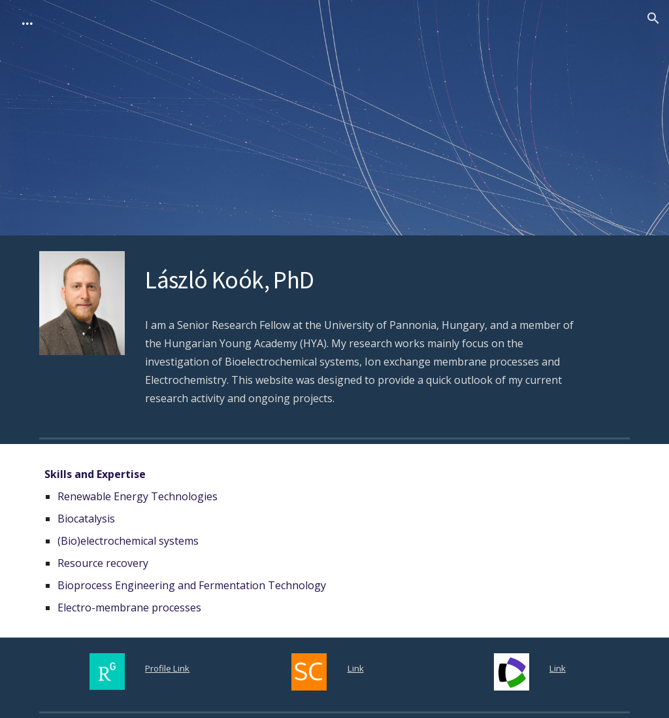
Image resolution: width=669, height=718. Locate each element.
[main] (359, 279)
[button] (653, 18)
